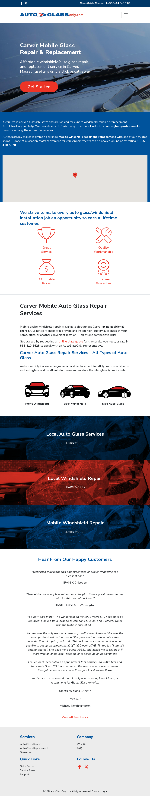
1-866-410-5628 (117, 3)
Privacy (95, 791)
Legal (104, 791)
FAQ (79, 748)
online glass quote (71, 341)
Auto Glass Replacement (34, 748)
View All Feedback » (75, 717)
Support (24, 774)
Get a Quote (27, 766)
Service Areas (27, 770)
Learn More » (75, 443)
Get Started (39, 87)
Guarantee (26, 752)
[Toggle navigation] (125, 15)
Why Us (81, 744)
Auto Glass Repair (30, 744)
